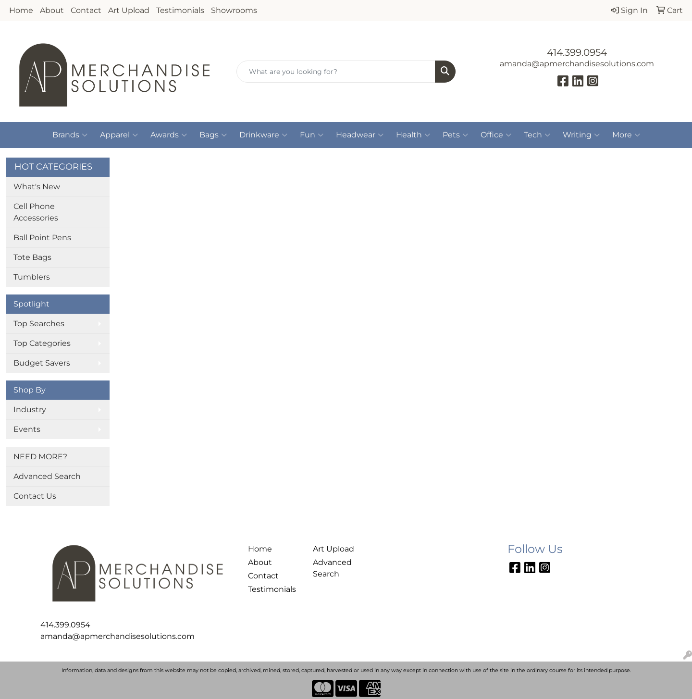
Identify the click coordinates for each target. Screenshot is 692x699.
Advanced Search (47, 476)
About (52, 10)
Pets (455, 135)
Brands (69, 135)
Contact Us (34, 496)
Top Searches (38, 323)
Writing (581, 135)
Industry (29, 409)
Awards (168, 135)
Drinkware (263, 135)
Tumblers (31, 277)
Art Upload (128, 10)
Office (496, 135)
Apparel (119, 135)
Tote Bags (32, 257)
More (626, 135)
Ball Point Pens (42, 237)
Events (26, 429)
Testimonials (180, 10)
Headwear (359, 135)
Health (413, 135)
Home (21, 10)
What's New (36, 186)
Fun (311, 135)
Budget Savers (41, 363)
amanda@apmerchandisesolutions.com (577, 63)
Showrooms (234, 10)
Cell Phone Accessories (35, 212)
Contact (86, 10)
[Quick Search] (335, 72)
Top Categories (42, 343)
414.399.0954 (577, 52)
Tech (537, 135)
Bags (213, 135)
